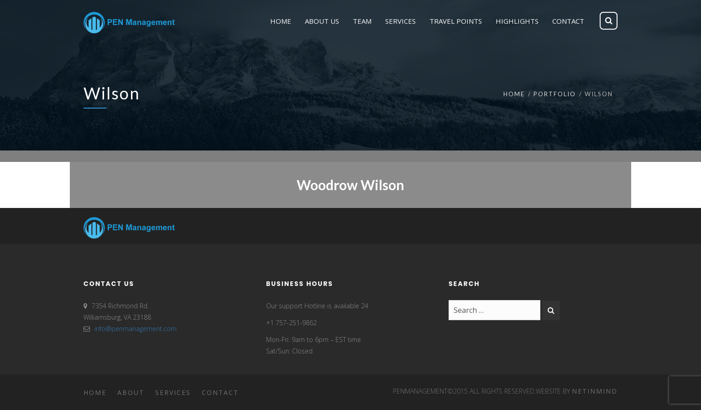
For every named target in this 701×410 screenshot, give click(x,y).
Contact (220, 392)
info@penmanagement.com (135, 328)
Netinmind (594, 391)
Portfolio (555, 94)
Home (514, 94)
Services (173, 392)
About (130, 392)
